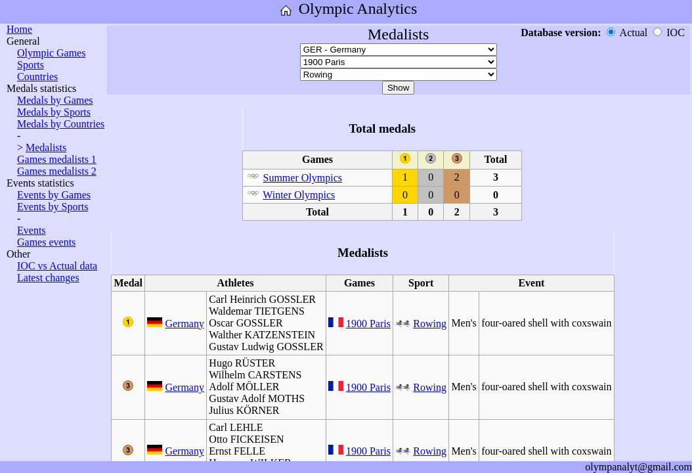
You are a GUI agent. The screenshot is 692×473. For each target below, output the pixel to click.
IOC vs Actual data (57, 265)
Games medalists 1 (57, 159)
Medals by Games (55, 100)
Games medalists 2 (57, 171)
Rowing (429, 323)
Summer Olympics (302, 177)
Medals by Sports (54, 112)
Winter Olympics (299, 194)
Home (19, 29)
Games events (46, 242)
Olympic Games (51, 52)
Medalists (46, 147)
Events (31, 230)
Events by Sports (52, 206)
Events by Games (54, 194)
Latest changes (48, 277)
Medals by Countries (60, 123)
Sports (30, 64)
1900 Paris (368, 323)
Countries (37, 76)
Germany (184, 323)
